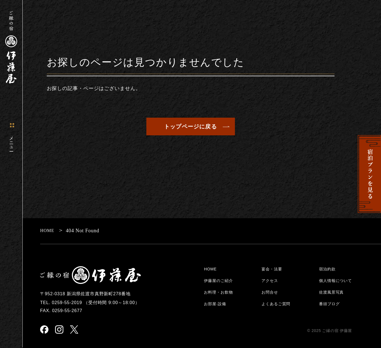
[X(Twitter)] (74, 329)
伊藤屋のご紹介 (218, 281)
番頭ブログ (329, 304)
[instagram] (59, 329)
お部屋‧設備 (215, 304)
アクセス (269, 281)
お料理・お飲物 (218, 292)
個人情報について (335, 281)
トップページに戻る (190, 126)
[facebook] (44, 329)
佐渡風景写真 (331, 292)
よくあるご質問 (275, 304)
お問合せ (269, 292)
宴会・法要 (271, 269)
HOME (210, 269)
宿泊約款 (327, 269)
